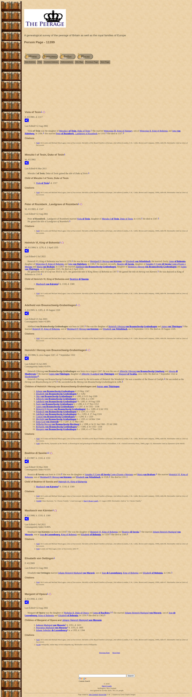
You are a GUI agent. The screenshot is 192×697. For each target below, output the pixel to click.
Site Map (79, 62)
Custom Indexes (51, 62)
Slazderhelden (31, 376)
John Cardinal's (93, 694)
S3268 (39, 501)
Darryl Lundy (107, 686)
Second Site (102, 694)
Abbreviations (67, 62)
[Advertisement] (107, 88)
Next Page (105, 62)
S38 (38, 443)
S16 (38, 143)
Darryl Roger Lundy (91, 501)
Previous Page (92, 62)
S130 (38, 645)
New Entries (30, 62)
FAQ (40, 62)
